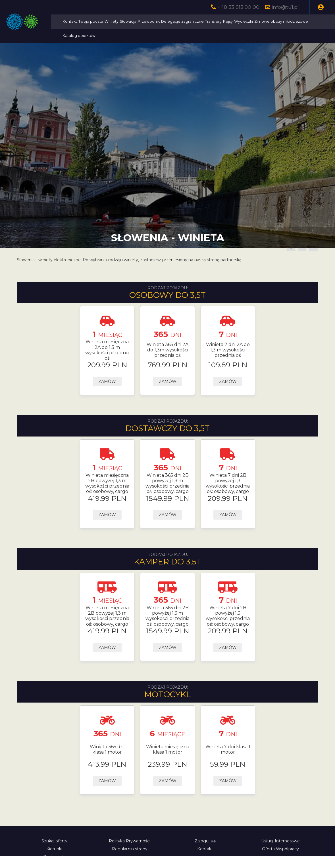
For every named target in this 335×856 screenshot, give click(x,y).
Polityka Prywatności (129, 841)
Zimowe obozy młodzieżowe (141, 35)
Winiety (163, 21)
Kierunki (54, 848)
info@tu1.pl (285, 7)
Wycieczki (295, 21)
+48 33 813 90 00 (238, 7)
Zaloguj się (205, 841)
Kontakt (121, 21)
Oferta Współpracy (280, 848)
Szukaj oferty (54, 841)
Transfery (265, 21)
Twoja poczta (142, 21)
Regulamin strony (129, 848)
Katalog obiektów (185, 35)
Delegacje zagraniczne (234, 21)
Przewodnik (200, 21)
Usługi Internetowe (280, 841)
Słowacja (179, 21)
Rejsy (279, 21)
